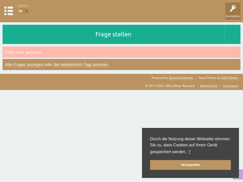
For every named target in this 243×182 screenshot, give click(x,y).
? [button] (189, 152)
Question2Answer (181, 78)
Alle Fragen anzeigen (24, 64)
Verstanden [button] (190, 165)
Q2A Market (229, 78)
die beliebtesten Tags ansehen (81, 64)
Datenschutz (209, 86)
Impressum (230, 86)
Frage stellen (113, 34)
